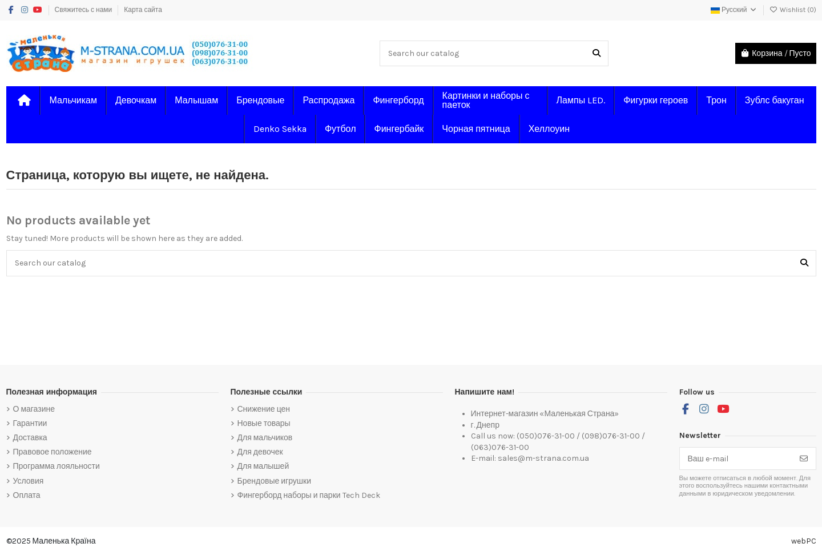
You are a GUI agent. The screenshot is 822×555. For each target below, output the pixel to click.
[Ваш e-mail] (736, 458)
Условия (28, 481)
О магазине (34, 409)
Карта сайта (143, 10)
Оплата (27, 495)
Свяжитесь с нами (84, 10)
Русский (734, 10)
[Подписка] (804, 458)
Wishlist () (792, 10)
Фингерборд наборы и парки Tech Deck (308, 495)
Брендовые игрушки (274, 481)
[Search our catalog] (597, 53)
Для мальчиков (265, 438)
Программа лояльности (56, 466)
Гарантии (30, 423)
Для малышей (263, 466)
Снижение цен (264, 409)
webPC (803, 541)
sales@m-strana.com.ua (543, 458)
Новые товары (264, 423)
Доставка (30, 438)
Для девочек (260, 452)
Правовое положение (52, 452)
